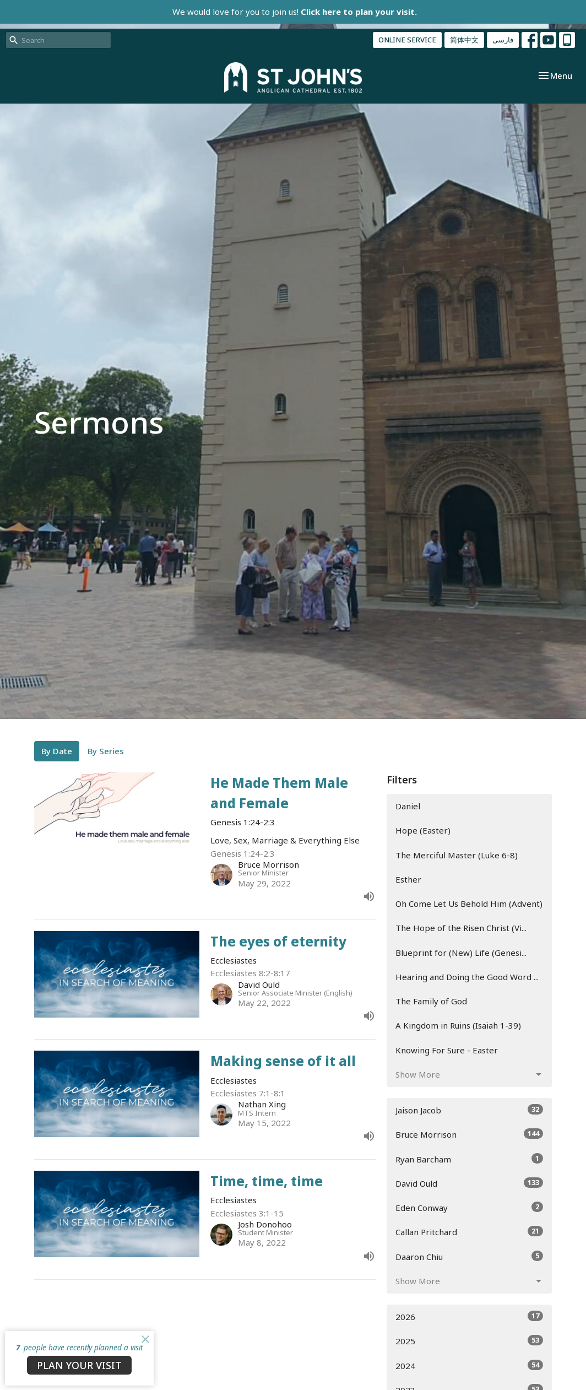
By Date (56, 750)
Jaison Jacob (469, 1110)
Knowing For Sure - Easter (446, 1050)
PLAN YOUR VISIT (79, 1365)
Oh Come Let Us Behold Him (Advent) (468, 903)
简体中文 (464, 40)
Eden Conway (469, 1207)
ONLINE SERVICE (407, 40)
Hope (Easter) (423, 830)
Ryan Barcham (469, 1159)
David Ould (469, 1183)
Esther (408, 879)
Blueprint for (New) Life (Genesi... (461, 952)
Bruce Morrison (469, 1134)
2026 (469, 1316)
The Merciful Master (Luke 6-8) (456, 855)
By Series (106, 750)
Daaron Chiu (469, 1256)
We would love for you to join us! (294, 11)
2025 (469, 1340)
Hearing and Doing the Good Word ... (467, 976)
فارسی (502, 40)
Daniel (407, 806)
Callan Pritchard (469, 1231)
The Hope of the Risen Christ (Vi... (461, 927)
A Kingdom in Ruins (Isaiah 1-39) (458, 1025)
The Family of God (431, 1001)
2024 (469, 1365)
